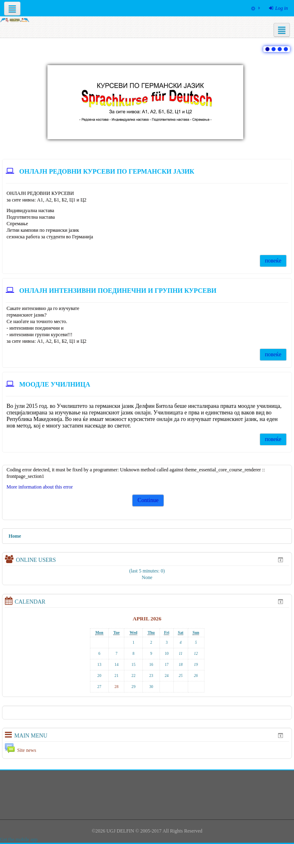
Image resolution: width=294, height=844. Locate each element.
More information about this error (40, 487)
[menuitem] (255, 8)
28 (116, 686)
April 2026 (147, 618)
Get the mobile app (19, 839)
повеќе (273, 261)
